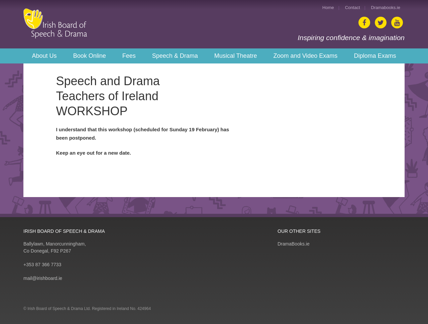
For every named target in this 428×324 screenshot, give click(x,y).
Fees (129, 55)
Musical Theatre (235, 55)
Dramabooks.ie (385, 7)
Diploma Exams (375, 55)
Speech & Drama (175, 55)
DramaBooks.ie (294, 244)
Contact (352, 7)
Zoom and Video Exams (306, 55)
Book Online (89, 55)
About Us (44, 55)
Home (328, 7)
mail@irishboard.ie (42, 278)
